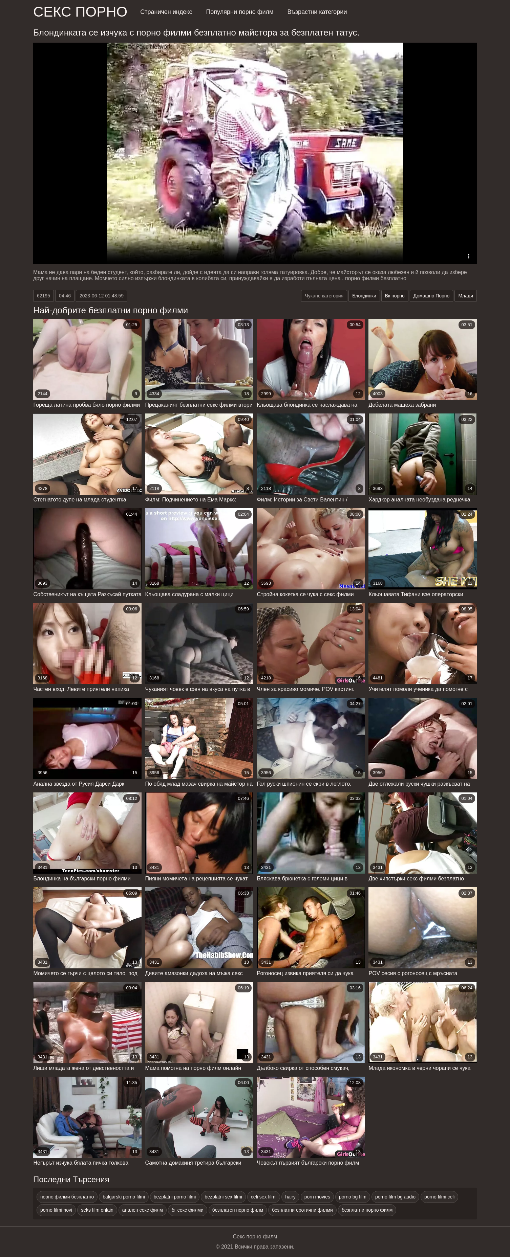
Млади (465, 295)
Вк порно (395, 295)
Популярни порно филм (239, 11)
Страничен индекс (166, 11)
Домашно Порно (431, 295)
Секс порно (80, 12)
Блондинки (364, 295)
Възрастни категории (317, 11)
